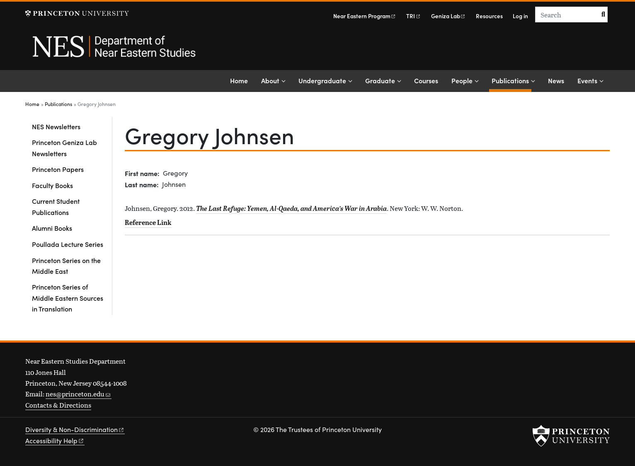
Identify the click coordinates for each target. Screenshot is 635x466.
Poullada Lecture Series (67, 244)
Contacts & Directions (58, 405)
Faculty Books (52, 185)
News (556, 80)
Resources (489, 16)
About (270, 80)
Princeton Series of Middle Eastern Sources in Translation (67, 297)
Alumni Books (52, 227)
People (462, 80)
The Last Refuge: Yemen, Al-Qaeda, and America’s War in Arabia (291, 208)
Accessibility (55, 440)
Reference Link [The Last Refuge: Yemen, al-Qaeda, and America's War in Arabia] (148, 222)
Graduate (380, 80)
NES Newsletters (56, 126)
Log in (520, 16)
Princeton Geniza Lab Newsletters (64, 147)
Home (239, 80)
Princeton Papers (58, 169)
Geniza (448, 16)
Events (587, 80)
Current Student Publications (56, 206)
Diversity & (75, 429)
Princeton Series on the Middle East (66, 265)
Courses (426, 80)
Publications (511, 80)
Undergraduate (322, 80)
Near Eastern (364, 16)
